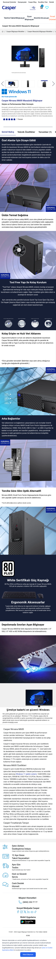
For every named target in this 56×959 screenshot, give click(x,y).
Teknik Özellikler (26, 132)
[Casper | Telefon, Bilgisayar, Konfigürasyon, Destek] (12, 8)
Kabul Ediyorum (28, 954)
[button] (2, 83)
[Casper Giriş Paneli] (52, 7)
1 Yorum (20, 119)
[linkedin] (28, 911)
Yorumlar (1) (45, 132)
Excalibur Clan (43, 2)
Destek (51, 2)
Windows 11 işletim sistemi (26, 774)
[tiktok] (35, 911)
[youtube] (32, 911)
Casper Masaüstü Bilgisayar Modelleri (39, 31)
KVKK (28, 935)
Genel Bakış (8, 131)
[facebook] (18, 911)
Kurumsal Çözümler (9, 2)
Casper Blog (32, 2)
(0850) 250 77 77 (28, 902)
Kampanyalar (22, 2)
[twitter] (25, 911)
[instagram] (21, 911)
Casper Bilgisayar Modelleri (15, 31)
